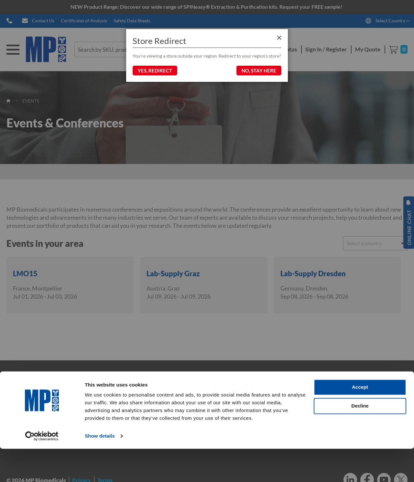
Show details (100, 469)
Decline (359, 439)
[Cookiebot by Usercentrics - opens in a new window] (42, 469)
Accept (360, 420)
